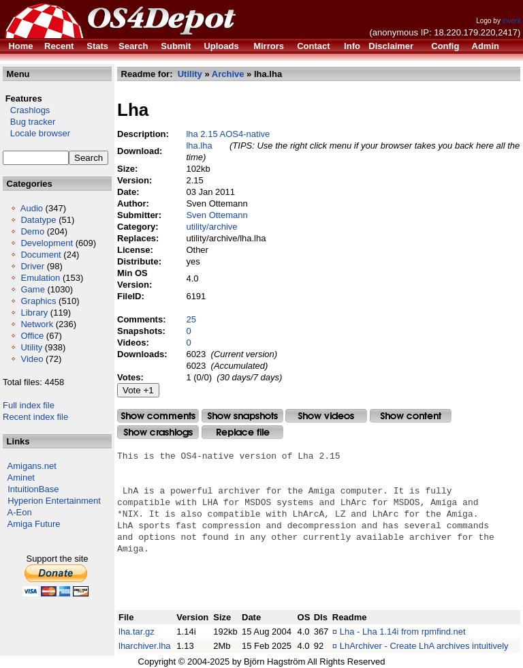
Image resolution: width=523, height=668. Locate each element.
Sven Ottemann (216, 215)
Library (34, 312)
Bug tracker (29, 122)
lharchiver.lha (144, 646)
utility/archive (211, 227)
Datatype (38, 220)
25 (190, 319)
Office (32, 336)
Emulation (40, 278)
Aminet (21, 477)
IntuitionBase (33, 489)
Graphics (38, 301)
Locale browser (36, 133)
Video (31, 359)
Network (36, 324)
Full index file (28, 405)
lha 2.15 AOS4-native (228, 134)
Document (40, 254)
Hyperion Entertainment (54, 501)
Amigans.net (32, 466)
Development (46, 243)
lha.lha (199, 145)
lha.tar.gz (136, 631)
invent (512, 21)
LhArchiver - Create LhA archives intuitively (424, 646)
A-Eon (19, 512)
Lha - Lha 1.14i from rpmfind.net (403, 631)
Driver (32, 266)
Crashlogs (26, 110)
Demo (32, 231)
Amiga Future (34, 524)
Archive (228, 74)
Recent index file (35, 417)
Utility (31, 347)
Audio (31, 208)
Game (32, 289)
